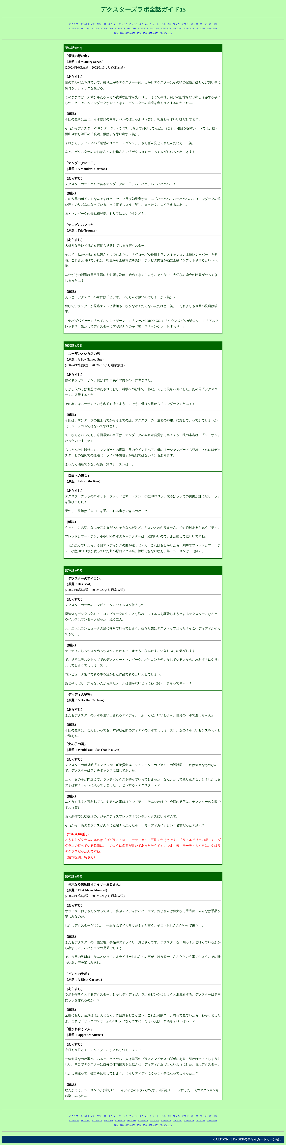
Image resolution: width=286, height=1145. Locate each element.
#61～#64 (212, 28)
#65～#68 (119, 33)
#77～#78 (153, 33)
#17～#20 (85, 28)
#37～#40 (143, 28)
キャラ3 (133, 24)
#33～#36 (131, 28)
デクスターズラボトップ (82, 24)
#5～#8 (203, 24)
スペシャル (166, 33)
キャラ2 (123, 24)
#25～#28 (108, 28)
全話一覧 (101, 24)
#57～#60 (200, 28)
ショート (154, 24)
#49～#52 (177, 28)
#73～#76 (142, 33)
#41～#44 (154, 28)
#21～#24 (97, 28)
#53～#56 (189, 28)
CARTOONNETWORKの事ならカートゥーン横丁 (247, 1139)
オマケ (185, 24)
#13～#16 (74, 28)
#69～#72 (130, 33)
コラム (176, 24)
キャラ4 (143, 24)
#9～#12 (213, 24)
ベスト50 (166, 24)
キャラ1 (112, 24)
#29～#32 (120, 28)
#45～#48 (166, 28)
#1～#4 (194, 24)
